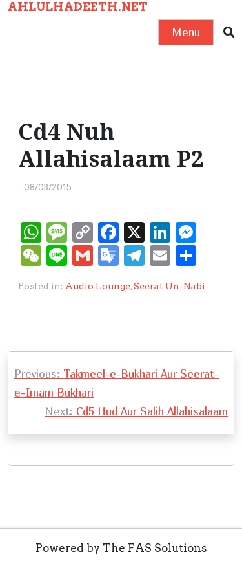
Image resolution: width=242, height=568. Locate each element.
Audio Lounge (97, 286)
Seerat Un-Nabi (169, 286)
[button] (228, 32)
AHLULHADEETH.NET (78, 7)
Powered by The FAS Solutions (121, 547)
